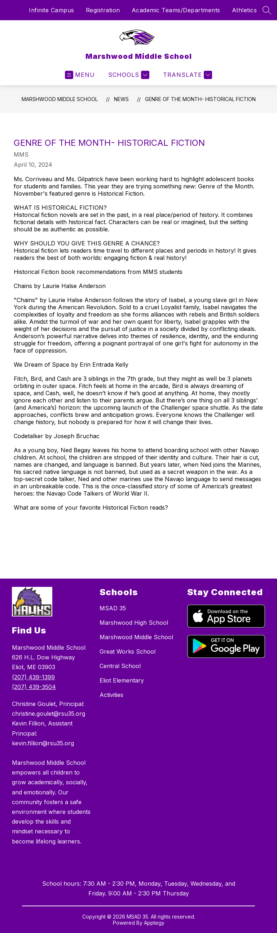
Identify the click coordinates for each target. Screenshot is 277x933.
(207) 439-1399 (33, 677)
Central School (120, 666)
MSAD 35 (113, 608)
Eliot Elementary (122, 680)
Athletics (244, 10)
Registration (103, 10)
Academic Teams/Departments (176, 10)
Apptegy (154, 923)
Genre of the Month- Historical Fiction (200, 99)
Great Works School (127, 651)
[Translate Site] (186, 74)
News (121, 99)
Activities (111, 694)
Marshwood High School (134, 622)
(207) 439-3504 (34, 686)
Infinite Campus (51, 10)
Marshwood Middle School (60, 99)
